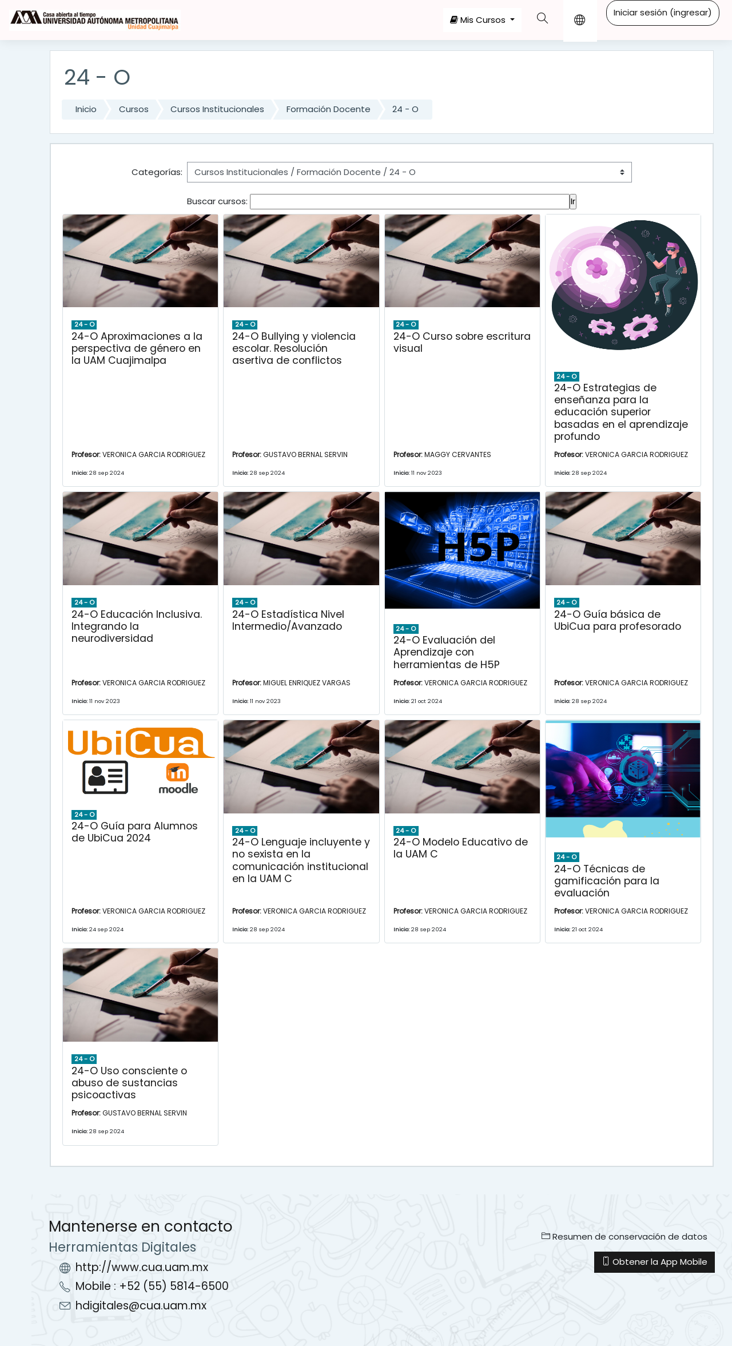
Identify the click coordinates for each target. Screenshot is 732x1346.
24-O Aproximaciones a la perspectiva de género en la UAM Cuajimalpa (136, 348)
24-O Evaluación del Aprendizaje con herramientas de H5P (446, 652)
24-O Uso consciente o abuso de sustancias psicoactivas (129, 1083)
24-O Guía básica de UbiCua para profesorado (617, 620)
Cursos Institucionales (217, 109)
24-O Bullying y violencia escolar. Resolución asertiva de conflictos (294, 348)
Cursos (134, 109)
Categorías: (157, 172)
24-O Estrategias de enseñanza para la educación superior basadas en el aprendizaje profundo (621, 412)
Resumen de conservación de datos (624, 1236)
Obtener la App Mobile (654, 1262)
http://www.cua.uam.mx (141, 1267)
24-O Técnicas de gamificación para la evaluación (606, 881)
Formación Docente (329, 109)
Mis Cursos (479, 20)
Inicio (86, 109)
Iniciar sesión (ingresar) (663, 12)
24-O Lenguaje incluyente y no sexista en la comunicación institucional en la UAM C (301, 860)
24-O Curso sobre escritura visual (462, 342)
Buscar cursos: (218, 201)
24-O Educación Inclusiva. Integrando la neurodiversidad (136, 626)
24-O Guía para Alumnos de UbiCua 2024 (134, 832)
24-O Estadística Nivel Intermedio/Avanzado (288, 620)
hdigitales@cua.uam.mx (140, 1305)
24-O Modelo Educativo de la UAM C (460, 848)
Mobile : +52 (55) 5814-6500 (152, 1286)
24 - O (405, 109)
